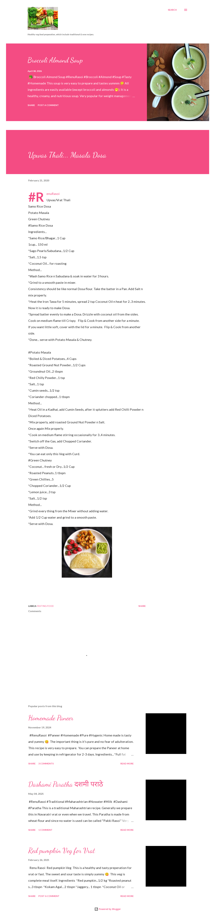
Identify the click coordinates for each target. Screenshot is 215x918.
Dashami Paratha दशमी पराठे (65, 784)
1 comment (45, 830)
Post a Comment (48, 105)
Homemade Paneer (50, 718)
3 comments (46, 763)
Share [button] (31, 105)
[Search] (172, 10)
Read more (127, 763)
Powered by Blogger (107, 909)
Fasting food (45, 606)
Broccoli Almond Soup (55, 60)
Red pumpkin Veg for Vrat (61, 850)
